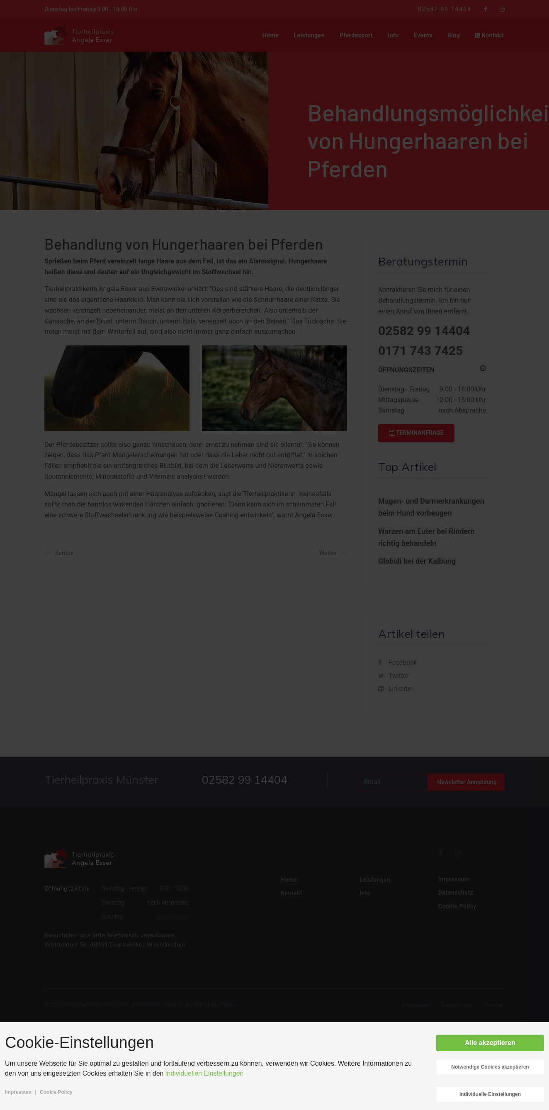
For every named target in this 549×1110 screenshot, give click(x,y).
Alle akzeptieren (490, 1042)
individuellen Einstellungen (204, 1073)
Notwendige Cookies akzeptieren (490, 1067)
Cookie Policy (56, 1092)
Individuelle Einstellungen (490, 1094)
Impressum (18, 1092)
